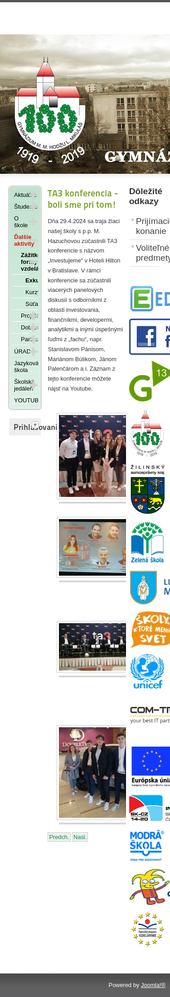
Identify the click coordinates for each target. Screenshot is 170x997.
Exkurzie (31, 280)
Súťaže (31, 304)
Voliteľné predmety (148, 252)
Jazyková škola (26, 366)
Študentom (21, 206)
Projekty (25, 315)
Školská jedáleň (21, 385)
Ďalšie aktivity (21, 240)
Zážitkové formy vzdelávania (25, 262)
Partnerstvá (25, 339)
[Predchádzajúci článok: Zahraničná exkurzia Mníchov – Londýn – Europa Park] (59, 837)
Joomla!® (153, 985)
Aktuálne (21, 194)
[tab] (36, 425)
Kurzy (31, 292)
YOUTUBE (26, 400)
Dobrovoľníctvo (25, 327)
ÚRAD (21, 351)
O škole (21, 222)
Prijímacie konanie (148, 226)
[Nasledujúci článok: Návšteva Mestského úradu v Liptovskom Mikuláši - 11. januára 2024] (80, 837)
